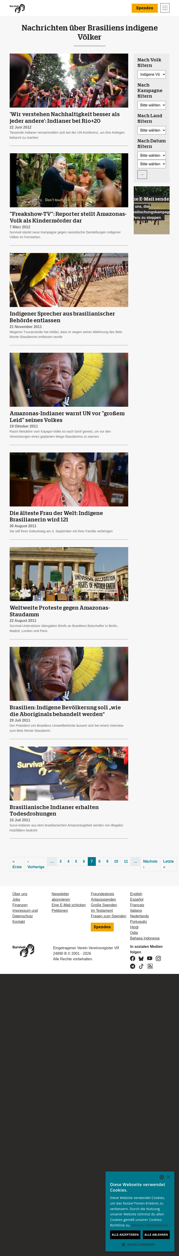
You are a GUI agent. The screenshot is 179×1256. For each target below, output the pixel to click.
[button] (140, 1244)
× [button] (168, 1177)
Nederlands (139, 916)
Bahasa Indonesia (144, 938)
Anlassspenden (103, 899)
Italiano (136, 911)
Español (136, 899)
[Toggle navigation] (165, 7)
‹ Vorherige (36, 864)
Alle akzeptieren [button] (125, 1235)
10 (116, 861)
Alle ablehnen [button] (156, 1235)
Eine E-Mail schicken (69, 905)
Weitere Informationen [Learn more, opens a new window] (149, 1225)
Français (137, 905)
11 (126, 861)
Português (138, 922)
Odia (134, 933)
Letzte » (168, 864)
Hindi (134, 927)
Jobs (16, 899)
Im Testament (102, 911)
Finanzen (20, 905)
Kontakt (18, 922)
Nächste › (150, 864)
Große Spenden (104, 905)
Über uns (19, 894)
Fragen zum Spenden (108, 916)
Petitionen (60, 911)
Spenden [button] (144, 8)
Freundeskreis (102, 894)
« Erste (17, 864)
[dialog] (139, 1211)
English (136, 894)
